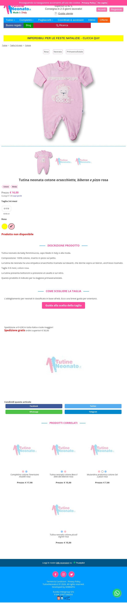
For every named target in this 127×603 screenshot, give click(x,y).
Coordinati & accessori (71, 20)
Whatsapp (34, 412)
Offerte (104, 20)
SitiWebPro (70, 587)
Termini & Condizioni (56, 581)
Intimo (91, 20)
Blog (28, 25)
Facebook (34, 406)
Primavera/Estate (75, 51)
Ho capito (102, 2)
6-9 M (6, 209)
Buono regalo (13, 25)
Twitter (93, 406)
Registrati (116, 9)
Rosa (46, 51)
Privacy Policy (74, 581)
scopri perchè (17, 196)
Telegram (93, 412)
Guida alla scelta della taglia (63, 305)
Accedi (102, 9)
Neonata (58, 51)
